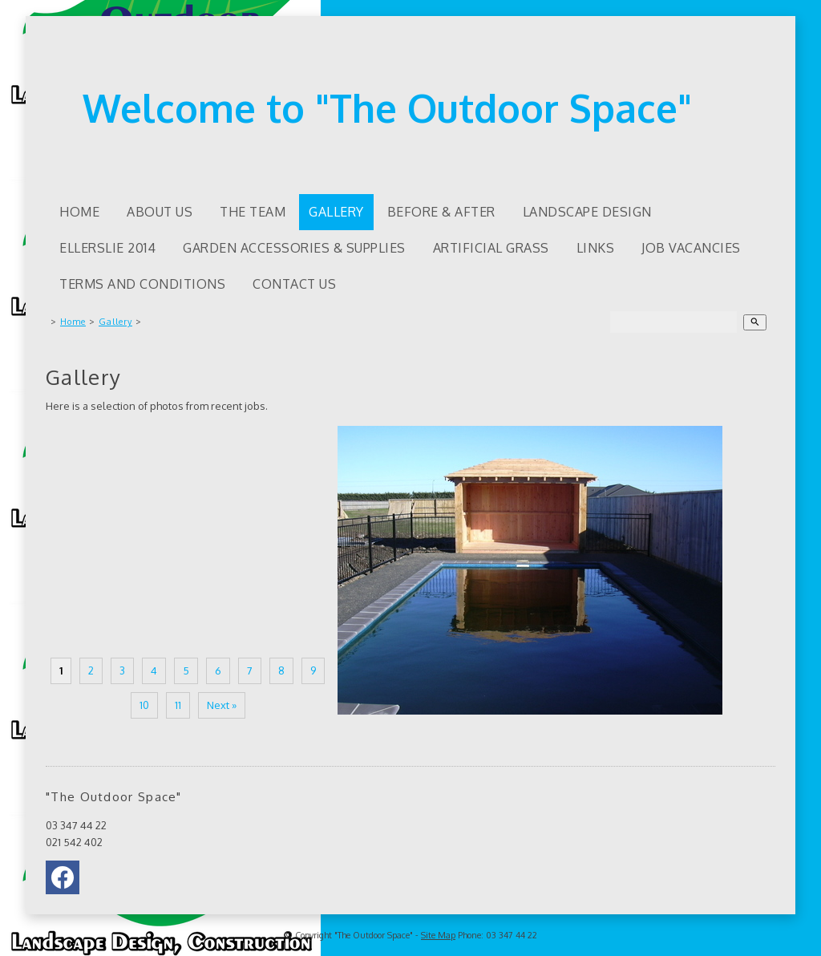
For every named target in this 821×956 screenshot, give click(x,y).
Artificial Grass (491, 248)
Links (595, 248)
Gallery (336, 212)
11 (178, 705)
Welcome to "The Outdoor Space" (387, 107)
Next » (222, 705)
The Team (252, 212)
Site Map (438, 935)
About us (159, 212)
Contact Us (294, 284)
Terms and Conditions (142, 284)
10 (144, 705)
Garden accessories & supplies (294, 248)
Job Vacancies (691, 248)
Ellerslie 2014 (107, 248)
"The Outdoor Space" (373, 935)
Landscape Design (587, 212)
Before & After (441, 212)
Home (79, 212)
